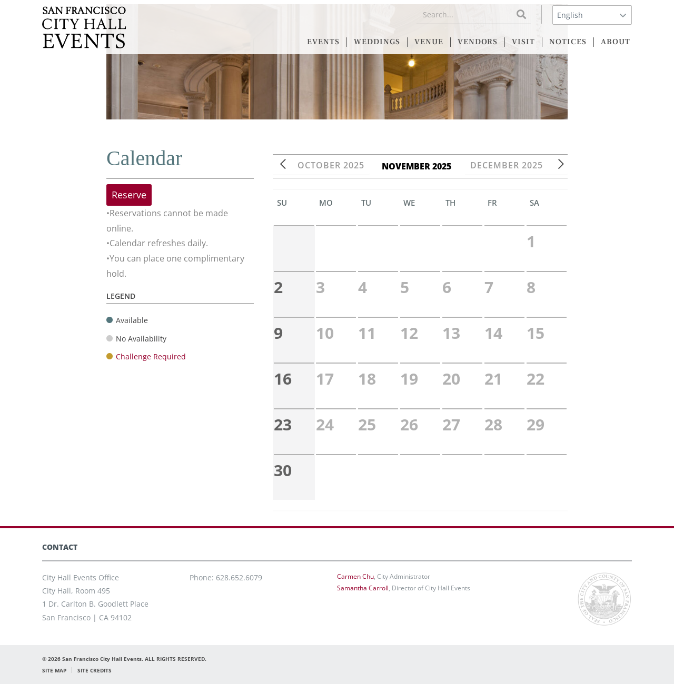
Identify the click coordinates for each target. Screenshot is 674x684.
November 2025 (420, 166)
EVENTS (323, 42)
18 (367, 378)
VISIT (523, 42)
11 (367, 333)
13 (451, 333)
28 (493, 424)
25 (367, 424)
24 (325, 424)
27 (451, 424)
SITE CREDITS (94, 670)
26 (409, 424)
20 (451, 378)
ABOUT (615, 42)
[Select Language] (592, 15)
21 (493, 378)
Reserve (129, 194)
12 (409, 333)
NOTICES (568, 42)
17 (325, 378)
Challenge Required (151, 356)
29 (535, 424)
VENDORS (478, 42)
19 (409, 378)
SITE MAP (54, 670)
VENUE (428, 42)
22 (535, 378)
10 (325, 333)
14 (493, 333)
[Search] (521, 14)
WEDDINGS (377, 42)
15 (535, 333)
